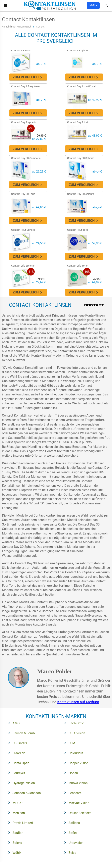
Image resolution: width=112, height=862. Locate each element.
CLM (68, 742)
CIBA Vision (73, 733)
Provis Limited (19, 822)
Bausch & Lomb (20, 733)
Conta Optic (17, 762)
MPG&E (14, 802)
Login (93, 5)
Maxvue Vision (75, 802)
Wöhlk (13, 852)
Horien (70, 772)
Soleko (14, 842)
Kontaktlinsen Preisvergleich (16, 26)
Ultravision (73, 842)
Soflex (69, 832)
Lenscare (72, 792)
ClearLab (15, 752)
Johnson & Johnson (23, 792)
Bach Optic (73, 723)
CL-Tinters (16, 742)
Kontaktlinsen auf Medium (78, 702)
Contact (40, 26)
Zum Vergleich (28, 77)
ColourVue (72, 752)
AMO (13, 723)
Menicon (15, 812)
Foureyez (15, 772)
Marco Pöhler (54, 671)
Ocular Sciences (76, 812)
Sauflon (14, 832)
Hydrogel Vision (20, 782)
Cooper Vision (75, 762)
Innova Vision (75, 782)
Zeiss (69, 852)
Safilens (71, 822)
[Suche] (106, 5)
